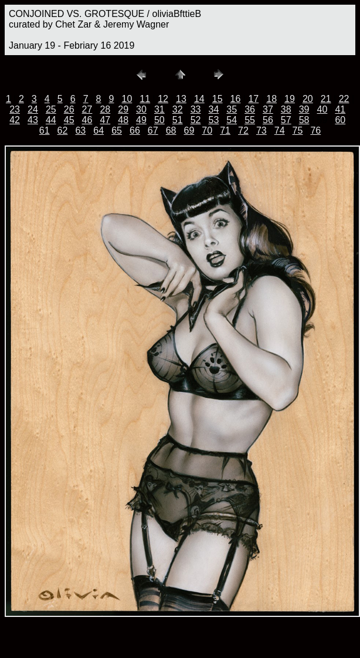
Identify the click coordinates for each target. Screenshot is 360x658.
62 (62, 130)
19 (289, 99)
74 (279, 130)
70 (207, 130)
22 (344, 99)
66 (135, 130)
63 (80, 130)
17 (253, 99)
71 (225, 130)
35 (231, 109)
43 (33, 120)
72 (243, 130)
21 (326, 99)
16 (235, 99)
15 (217, 99)
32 (177, 109)
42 (14, 120)
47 (105, 120)
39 (304, 109)
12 (163, 99)
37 (268, 109)
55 (249, 120)
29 (123, 109)
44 (51, 120)
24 (33, 109)
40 (322, 109)
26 (69, 109)
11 (145, 99)
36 (249, 109)
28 (105, 109)
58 (304, 120)
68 (171, 130)
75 (298, 130)
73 (261, 130)
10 (127, 99)
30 (141, 109)
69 (189, 130)
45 (69, 120)
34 (213, 109)
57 (286, 120)
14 (199, 99)
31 (159, 109)
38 (286, 109)
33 (196, 109)
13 (181, 99)
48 (123, 120)
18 (271, 99)
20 (308, 99)
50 (159, 120)
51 (177, 120)
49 (141, 120)
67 (153, 130)
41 (340, 109)
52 (196, 120)
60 (340, 120)
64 (98, 130)
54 (231, 120)
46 (87, 120)
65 (116, 130)
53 (213, 120)
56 (268, 120)
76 (315, 130)
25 (51, 109)
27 (87, 109)
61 (44, 130)
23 (14, 109)
